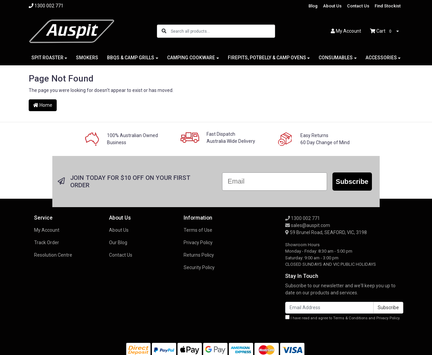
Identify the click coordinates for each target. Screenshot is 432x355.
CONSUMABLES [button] (336, 57)
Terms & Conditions (350, 318)
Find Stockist (388, 5)
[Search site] (164, 31)
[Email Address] (329, 308)
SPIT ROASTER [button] (47, 57)
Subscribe (352, 181)
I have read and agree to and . (342, 317)
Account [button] (346, 31)
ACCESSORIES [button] (381, 57)
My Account (46, 230)
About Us (332, 5)
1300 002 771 (302, 218)
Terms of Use (198, 230)
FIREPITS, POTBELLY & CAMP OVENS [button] (267, 57)
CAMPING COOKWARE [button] (191, 57)
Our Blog (118, 242)
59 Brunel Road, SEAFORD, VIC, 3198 (326, 232)
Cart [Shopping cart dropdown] (382, 31)
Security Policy (199, 267)
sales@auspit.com (307, 225)
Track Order (46, 242)
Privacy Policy (198, 242)
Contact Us (358, 5)
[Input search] (222, 31)
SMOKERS (87, 57)
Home (42, 105)
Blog (313, 5)
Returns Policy (199, 255)
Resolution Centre (53, 255)
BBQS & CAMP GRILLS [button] (130, 57)
